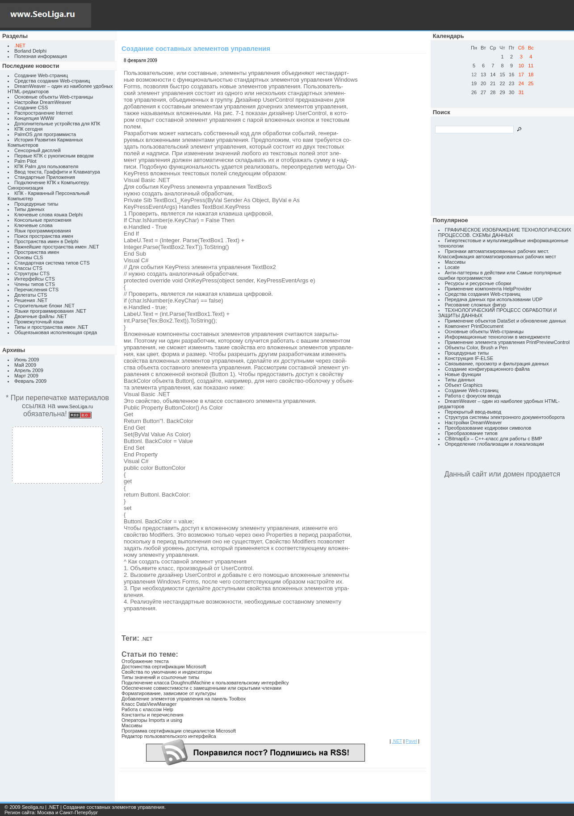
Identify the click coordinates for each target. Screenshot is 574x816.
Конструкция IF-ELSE (469, 358)
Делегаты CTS (30, 295)
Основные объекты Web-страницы (53, 96)
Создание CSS (31, 107)
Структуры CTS (32, 273)
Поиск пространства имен (43, 236)
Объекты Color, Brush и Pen (476, 347)
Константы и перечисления (152, 714)
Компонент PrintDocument (474, 326)
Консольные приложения (42, 220)
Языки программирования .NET (50, 311)
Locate (452, 267)
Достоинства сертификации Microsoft (164, 666)
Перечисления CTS (36, 289)
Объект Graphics (464, 385)
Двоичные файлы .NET (40, 316)
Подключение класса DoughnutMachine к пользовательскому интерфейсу (205, 682)
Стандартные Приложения (44, 177)
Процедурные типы (36, 204)
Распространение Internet (43, 113)
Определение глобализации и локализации (494, 444)
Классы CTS (28, 268)
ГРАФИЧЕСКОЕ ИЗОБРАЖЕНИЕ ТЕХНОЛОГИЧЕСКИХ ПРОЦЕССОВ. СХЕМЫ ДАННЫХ (504, 232)
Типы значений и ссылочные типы (160, 677)
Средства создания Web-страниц (52, 80)
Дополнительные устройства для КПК (57, 123)
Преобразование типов (471, 433)
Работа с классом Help (147, 709)
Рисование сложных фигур (475, 304)
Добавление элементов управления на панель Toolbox (184, 698)
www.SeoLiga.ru (75, 406)
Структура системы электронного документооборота (505, 417)
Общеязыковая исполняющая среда (55, 332)
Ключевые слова (33, 225)
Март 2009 (26, 375)
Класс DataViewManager (149, 704)
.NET (146, 639)
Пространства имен (36, 252)
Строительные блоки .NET (44, 305)
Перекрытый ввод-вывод (473, 411)
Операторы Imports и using (152, 720)
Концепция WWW (34, 118)
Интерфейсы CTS (34, 279)
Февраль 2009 (30, 381)
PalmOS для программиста (45, 134)
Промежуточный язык (38, 321)
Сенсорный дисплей (37, 150)
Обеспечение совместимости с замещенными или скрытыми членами (201, 688)
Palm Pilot (25, 161)
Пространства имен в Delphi (46, 241)
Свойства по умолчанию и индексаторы (167, 672)
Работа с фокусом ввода (473, 395)
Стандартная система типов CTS (52, 262)
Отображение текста (145, 661)
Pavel (411, 741)
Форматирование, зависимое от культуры (169, 693)
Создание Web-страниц (41, 75)
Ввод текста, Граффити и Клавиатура (57, 171)
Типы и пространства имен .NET (51, 327)
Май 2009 (25, 365)
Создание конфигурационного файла (487, 369)
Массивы (132, 725)
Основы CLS (28, 257)
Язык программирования (42, 230)
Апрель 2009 (28, 370)
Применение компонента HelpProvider (488, 288)
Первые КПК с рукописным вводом (54, 155)
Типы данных (29, 209)
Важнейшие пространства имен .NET (56, 246)
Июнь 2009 (26, 359)
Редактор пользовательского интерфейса (169, 736)
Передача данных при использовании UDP (494, 299)
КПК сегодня (28, 129)
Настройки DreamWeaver (42, 102)
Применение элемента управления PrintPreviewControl (507, 342)
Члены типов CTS (34, 284)
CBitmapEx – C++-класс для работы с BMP (493, 438)
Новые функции (463, 374)
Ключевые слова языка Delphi (48, 214)
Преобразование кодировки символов (488, 428)
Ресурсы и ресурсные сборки (478, 283)
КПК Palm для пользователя (46, 166)
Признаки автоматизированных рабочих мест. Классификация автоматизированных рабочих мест (497, 254)
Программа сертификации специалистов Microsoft (179, 730)
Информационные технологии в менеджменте (497, 337)
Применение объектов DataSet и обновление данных (505, 320)
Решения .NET (30, 300)
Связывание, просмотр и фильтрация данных (497, 363)
